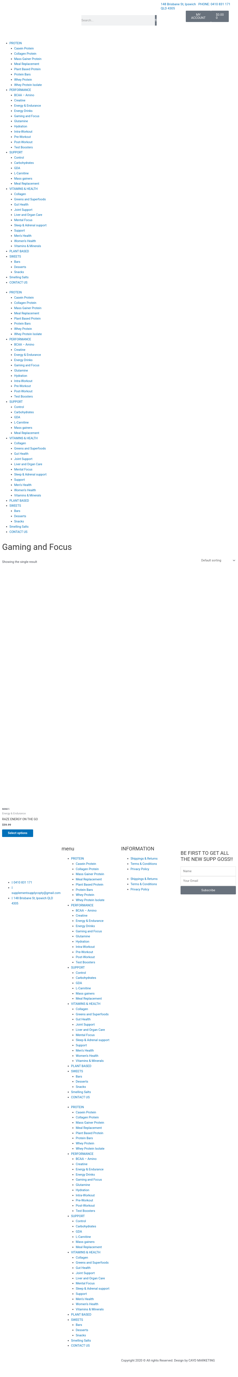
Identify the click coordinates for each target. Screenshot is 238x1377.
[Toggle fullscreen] (26, 1369)
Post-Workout (23, 142)
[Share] (43, 1369)
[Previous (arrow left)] (8, 1375)
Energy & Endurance (28, 105)
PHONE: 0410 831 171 (215, 4)
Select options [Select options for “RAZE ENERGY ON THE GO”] (20, 832)
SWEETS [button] (15, 256)
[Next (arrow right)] (26, 1375)
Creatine (20, 100)
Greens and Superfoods (30, 199)
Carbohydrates (24, 162)
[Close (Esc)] (61, 1369)
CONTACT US (18, 282)
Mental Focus (23, 219)
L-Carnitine (21, 173)
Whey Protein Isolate (28, 85)
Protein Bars (22, 74)
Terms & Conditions (144, 863)
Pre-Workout (23, 136)
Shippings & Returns (145, 858)
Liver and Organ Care (28, 214)
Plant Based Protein (28, 69)
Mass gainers (23, 178)
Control (19, 157)
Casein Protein (24, 48)
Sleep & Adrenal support (31, 225)
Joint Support (23, 209)
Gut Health (21, 204)
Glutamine (21, 121)
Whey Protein (23, 79)
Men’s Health (23, 235)
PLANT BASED (19, 251)
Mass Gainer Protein (28, 59)
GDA (17, 168)
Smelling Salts (19, 276)
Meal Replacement (27, 64)
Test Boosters (24, 147)
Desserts (20, 266)
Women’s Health (25, 240)
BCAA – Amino (24, 95)
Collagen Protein (25, 53)
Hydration (21, 126)
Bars (17, 261)
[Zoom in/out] (8, 1369)
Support (19, 230)
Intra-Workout (23, 131)
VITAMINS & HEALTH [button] (24, 188)
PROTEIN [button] (15, 43)
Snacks (19, 271)
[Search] (156, 20)
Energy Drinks (23, 110)
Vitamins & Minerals (28, 245)
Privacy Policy (140, 869)
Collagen (20, 193)
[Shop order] (217, 559)
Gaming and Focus (27, 116)
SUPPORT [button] (16, 152)
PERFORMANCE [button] (20, 90)
